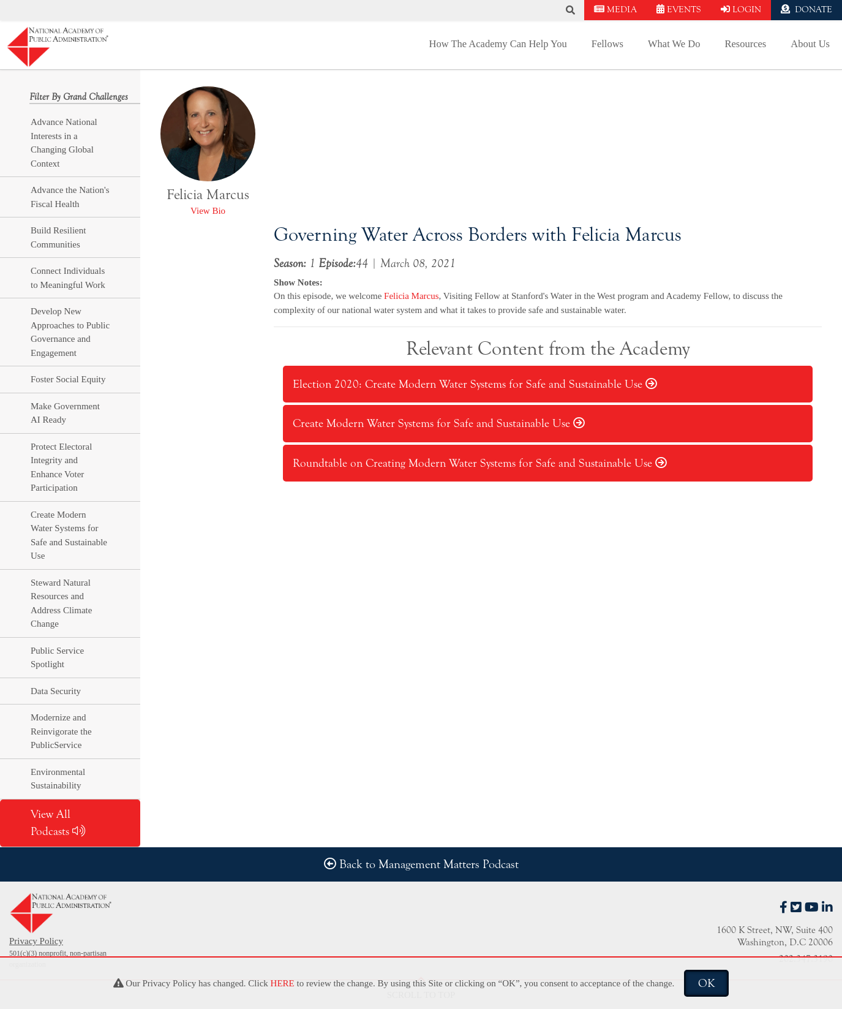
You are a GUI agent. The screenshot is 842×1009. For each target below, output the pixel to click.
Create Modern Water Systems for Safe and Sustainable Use (69, 535)
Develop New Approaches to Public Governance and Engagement (70, 332)
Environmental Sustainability (58, 779)
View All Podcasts (58, 823)
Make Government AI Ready (65, 413)
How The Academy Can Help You (498, 44)
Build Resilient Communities (58, 237)
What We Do (674, 44)
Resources (745, 44)
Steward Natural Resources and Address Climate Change (61, 603)
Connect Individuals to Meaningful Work (68, 278)
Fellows (607, 44)
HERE (283, 983)
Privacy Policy (36, 941)
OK (706, 983)
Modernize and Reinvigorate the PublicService (61, 731)
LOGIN (741, 9)
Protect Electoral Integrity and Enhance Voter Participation (61, 467)
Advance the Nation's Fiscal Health (70, 197)
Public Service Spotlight (57, 658)
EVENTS (678, 9)
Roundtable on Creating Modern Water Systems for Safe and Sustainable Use (480, 463)
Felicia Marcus (411, 296)
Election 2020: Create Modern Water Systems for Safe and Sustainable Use (475, 384)
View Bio (207, 211)
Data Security (56, 691)
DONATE (806, 9)
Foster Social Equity (68, 379)
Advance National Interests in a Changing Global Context (64, 142)
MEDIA (615, 9)
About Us (810, 44)
